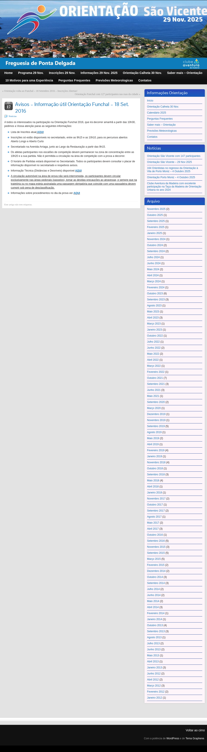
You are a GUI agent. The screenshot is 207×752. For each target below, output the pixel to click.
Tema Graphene (195, 738)
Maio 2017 (153, 522)
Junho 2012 (154, 673)
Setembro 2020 (156, 402)
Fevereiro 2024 (156, 287)
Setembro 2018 (156, 474)
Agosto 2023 (154, 305)
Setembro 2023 (156, 299)
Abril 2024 (153, 275)
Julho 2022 (153, 341)
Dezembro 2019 (156, 414)
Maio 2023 (153, 311)
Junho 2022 (154, 347)
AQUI (40, 132)
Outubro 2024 (155, 245)
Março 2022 (154, 365)
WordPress (172, 738)
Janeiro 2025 (154, 233)
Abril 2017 (153, 528)
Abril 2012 (153, 679)
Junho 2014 (154, 595)
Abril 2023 (153, 317)
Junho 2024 (154, 263)
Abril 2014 (153, 607)
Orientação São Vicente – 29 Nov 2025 (169, 162)
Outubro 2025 (155, 215)
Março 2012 (154, 685)
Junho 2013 (154, 649)
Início (150, 100)
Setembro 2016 (156, 540)
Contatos (152, 136)
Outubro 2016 (155, 534)
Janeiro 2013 (154, 667)
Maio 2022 (153, 353)
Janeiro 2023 (154, 329)
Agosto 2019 (154, 432)
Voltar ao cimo (195, 730)
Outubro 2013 (155, 625)
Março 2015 (154, 558)
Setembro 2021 (156, 383)
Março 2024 (154, 281)
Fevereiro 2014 (156, 613)
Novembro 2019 (156, 420)
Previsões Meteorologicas (162, 130)
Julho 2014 (153, 589)
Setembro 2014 (156, 583)
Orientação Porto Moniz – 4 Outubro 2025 (171, 177)
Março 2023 (154, 323)
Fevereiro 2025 (156, 227)
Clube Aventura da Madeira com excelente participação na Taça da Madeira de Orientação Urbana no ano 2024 (174, 186)
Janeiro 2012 (154, 697)
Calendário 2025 (156, 112)
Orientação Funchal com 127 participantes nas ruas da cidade (106, 94)
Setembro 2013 (156, 631)
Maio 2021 (153, 396)
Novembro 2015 (156, 546)
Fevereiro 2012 (156, 691)
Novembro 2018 (156, 462)
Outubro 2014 (155, 577)
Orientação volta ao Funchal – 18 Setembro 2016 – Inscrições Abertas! (40, 90)
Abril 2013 (153, 661)
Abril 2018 (153, 486)
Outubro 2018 (155, 468)
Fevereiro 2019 (156, 450)
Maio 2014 (153, 601)
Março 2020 (154, 408)
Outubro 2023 (155, 293)
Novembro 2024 (156, 239)
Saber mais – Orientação (161, 124)
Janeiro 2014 (154, 619)
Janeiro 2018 (154, 492)
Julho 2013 (153, 643)
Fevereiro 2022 (156, 371)
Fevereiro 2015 (156, 564)
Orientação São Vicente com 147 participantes (173, 156)
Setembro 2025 (156, 221)
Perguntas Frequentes (160, 118)
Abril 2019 (153, 444)
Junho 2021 (154, 390)
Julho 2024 (153, 257)
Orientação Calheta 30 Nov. (163, 106)
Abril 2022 (153, 359)
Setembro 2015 (156, 552)
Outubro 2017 (155, 504)
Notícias (13, 116)
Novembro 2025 (156, 209)
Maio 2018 (153, 480)
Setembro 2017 (156, 510)
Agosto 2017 (154, 516)
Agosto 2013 (154, 637)
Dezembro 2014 (156, 571)
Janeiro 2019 (154, 456)
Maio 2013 (153, 655)
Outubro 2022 (155, 335)
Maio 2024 (153, 269)
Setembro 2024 (156, 251)
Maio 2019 (153, 438)
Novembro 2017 (156, 498)
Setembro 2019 (156, 426)
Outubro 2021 (155, 377)
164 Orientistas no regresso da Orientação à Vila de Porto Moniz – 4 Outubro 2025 (172, 170)
